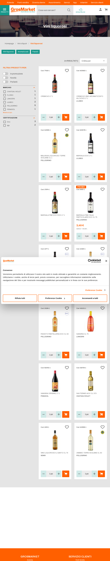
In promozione (16, 74)
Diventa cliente (39, 3)
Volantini (84, 3)
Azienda (10, 3)
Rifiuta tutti (20, 298)
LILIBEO (10, 102)
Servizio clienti (97, 3)
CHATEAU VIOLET (14, 92)
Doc (8, 122)
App (75, 3)
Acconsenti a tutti (90, 298)
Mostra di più (7, 112)
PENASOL (11, 109)
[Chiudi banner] (106, 261)
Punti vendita (23, 3)
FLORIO (10, 95)
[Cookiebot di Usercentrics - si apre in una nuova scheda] (90, 261)
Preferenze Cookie (93, 290)
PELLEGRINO (12, 106)
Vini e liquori (22, 44)
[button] (93, 60)
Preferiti (13, 82)
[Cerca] (68, 10)
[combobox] (54, 10)
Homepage (9, 44)
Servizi (67, 3)
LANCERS (11, 99)
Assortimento (55, 3)
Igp (8, 125)
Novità (13, 78)
